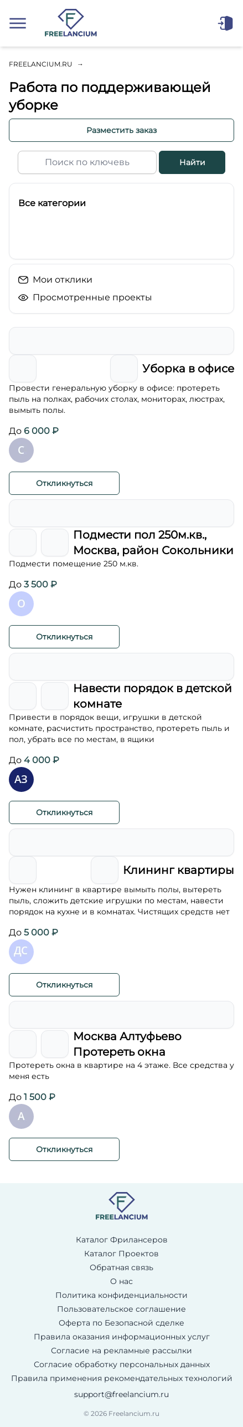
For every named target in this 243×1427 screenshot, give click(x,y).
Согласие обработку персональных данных (122, 1364)
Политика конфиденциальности (121, 1295)
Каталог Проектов (121, 1254)
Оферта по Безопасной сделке (121, 1323)
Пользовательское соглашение (121, 1309)
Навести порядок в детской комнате (152, 696)
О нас (121, 1281)
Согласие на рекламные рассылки (121, 1351)
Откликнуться (64, 483)
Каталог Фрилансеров (122, 1240)
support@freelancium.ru (121, 1394)
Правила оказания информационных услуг (122, 1337)
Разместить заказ (121, 130)
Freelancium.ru (41, 64)
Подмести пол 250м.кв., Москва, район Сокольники (153, 542)
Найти (192, 162)
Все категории (52, 203)
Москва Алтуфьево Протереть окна (127, 1044)
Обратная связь (121, 1267)
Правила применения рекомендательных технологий (121, 1378)
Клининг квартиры (178, 870)
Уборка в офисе (188, 368)
